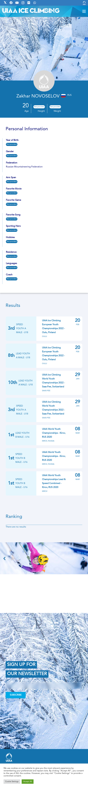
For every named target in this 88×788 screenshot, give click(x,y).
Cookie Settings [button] (12, 781)
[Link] (84, 3)
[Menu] (84, 11)
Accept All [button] (27, 781)
